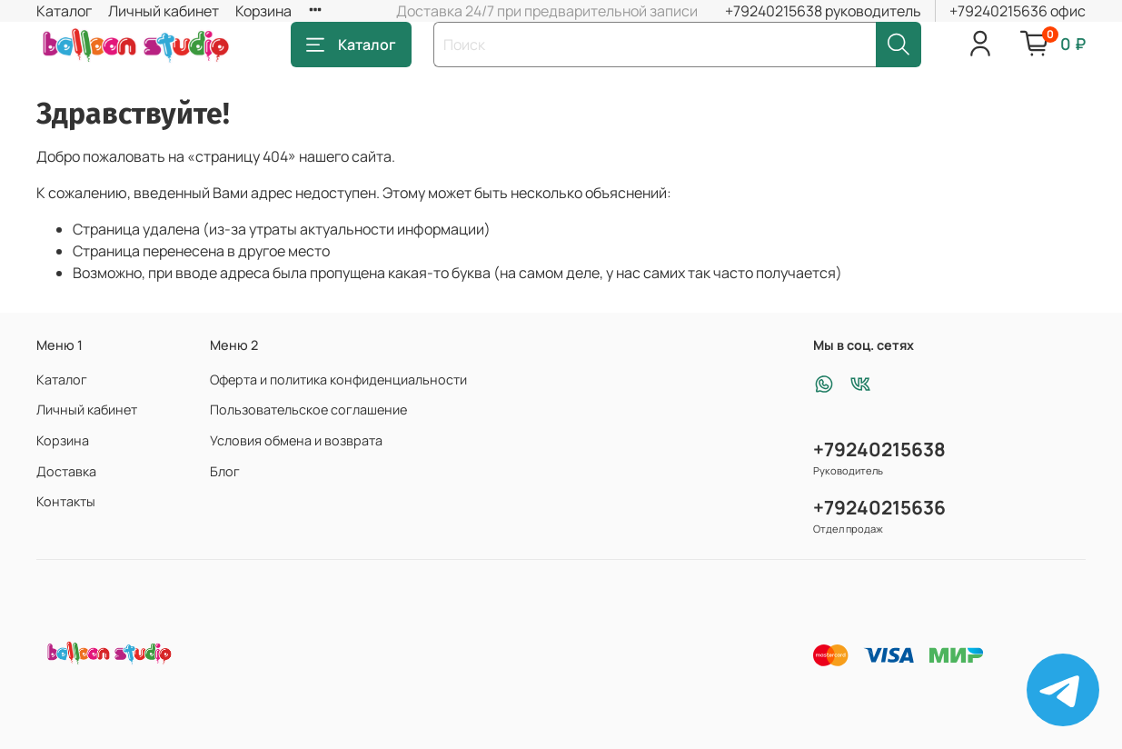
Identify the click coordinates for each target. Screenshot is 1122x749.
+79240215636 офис (1017, 11)
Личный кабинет (163, 11)
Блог (225, 471)
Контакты (65, 501)
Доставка (66, 471)
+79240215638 (879, 449)
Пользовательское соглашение (308, 409)
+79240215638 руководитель (823, 11)
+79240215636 (879, 507)
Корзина (263, 11)
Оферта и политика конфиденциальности (338, 379)
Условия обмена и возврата (296, 440)
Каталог (64, 11)
